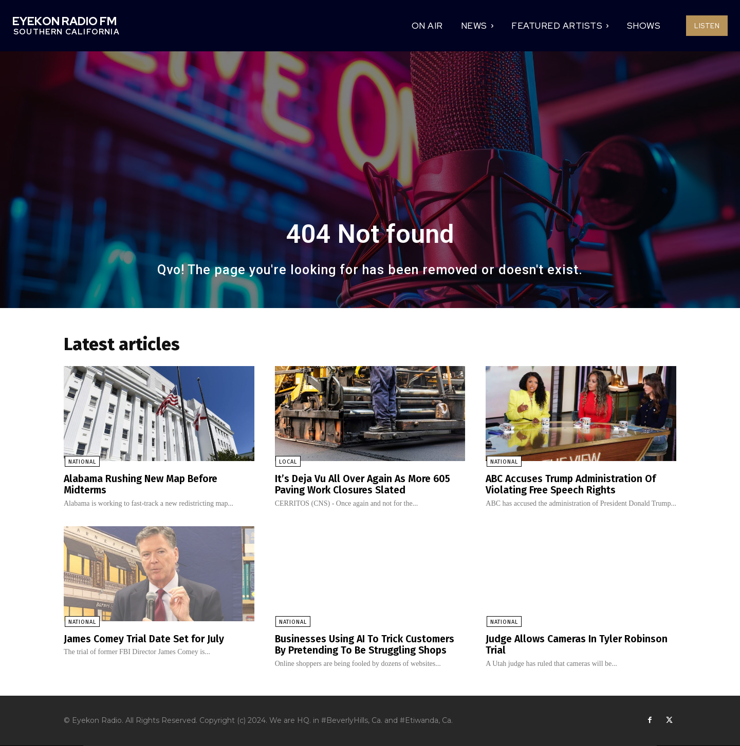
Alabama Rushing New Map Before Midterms (144, 484)
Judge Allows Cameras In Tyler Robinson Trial (579, 644)
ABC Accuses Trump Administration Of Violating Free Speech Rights (574, 484)
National (81, 462)
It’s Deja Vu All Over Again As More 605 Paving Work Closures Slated (365, 484)
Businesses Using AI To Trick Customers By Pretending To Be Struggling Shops (367, 644)
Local (288, 462)
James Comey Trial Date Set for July (147, 639)
